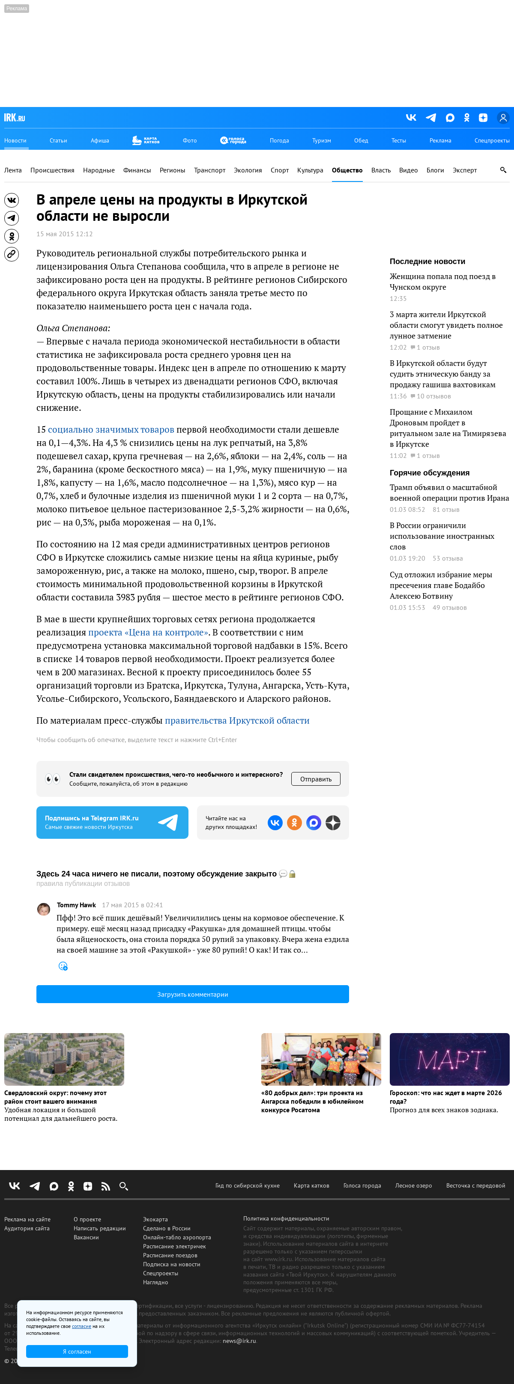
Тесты (398, 140)
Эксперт (465, 170)
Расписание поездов (170, 1255)
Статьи (58, 140)
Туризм (321, 140)
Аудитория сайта (27, 1228)
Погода (279, 140)
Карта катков (311, 1185)
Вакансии (86, 1237)
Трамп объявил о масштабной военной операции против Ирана (449, 492)
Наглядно (155, 1282)
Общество (347, 170)
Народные (99, 170)
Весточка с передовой (475, 1185)
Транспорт (209, 170)
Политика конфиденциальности (286, 1218)
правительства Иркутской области (237, 720)
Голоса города (362, 1185)
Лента (13, 170)
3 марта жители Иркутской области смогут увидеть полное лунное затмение (446, 325)
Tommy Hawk (76, 905)
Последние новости (428, 261)
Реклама (440, 140)
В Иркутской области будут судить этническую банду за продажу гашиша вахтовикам (443, 373)
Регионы (172, 170)
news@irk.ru (239, 1341)
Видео (408, 170)
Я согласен (77, 1351)
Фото (190, 140)
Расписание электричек (174, 1246)
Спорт (280, 170)
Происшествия (52, 170)
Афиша (100, 140)
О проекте (87, 1219)
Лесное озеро (413, 1185)
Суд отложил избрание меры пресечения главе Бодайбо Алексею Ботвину (441, 585)
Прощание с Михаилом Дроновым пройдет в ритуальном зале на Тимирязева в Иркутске (448, 428)
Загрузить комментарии (192, 994)
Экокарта (155, 1219)
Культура (310, 170)
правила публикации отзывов (83, 883)
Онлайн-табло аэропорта (177, 1237)
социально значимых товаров (111, 429)
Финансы (137, 170)
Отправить (316, 779)
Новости (15, 140)
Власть (381, 170)
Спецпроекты (492, 140)
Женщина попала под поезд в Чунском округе (443, 281)
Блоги (435, 170)
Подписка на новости (171, 1264)
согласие (81, 1326)
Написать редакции (100, 1228)
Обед (361, 140)
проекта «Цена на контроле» (148, 632)
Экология (248, 170)
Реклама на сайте (27, 1219)
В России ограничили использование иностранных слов (442, 536)
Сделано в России (167, 1228)
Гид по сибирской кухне (247, 1185)
